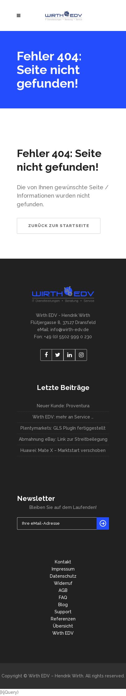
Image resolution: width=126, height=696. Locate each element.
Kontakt (63, 561)
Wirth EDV (63, 633)
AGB (63, 590)
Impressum (63, 569)
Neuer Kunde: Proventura (63, 405)
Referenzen (63, 618)
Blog (63, 604)
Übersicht (63, 626)
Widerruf (63, 583)
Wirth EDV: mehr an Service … (63, 416)
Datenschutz (63, 576)
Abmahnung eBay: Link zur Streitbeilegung (63, 439)
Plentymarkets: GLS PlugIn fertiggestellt (63, 428)
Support (63, 611)
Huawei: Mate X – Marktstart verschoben (63, 450)
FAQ (63, 597)
